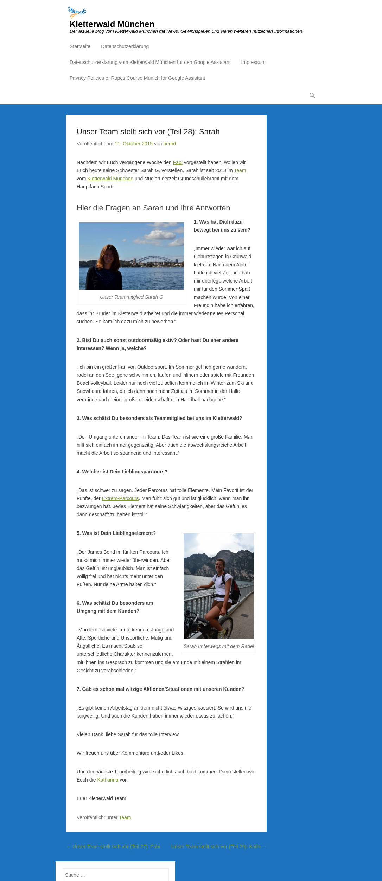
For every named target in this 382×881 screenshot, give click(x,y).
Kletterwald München (112, 24)
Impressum (253, 62)
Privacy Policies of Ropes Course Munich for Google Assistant (137, 78)
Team (240, 170)
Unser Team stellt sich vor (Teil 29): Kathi (219, 846)
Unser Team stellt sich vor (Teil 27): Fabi (113, 846)
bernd (169, 144)
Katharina (107, 780)
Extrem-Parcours (120, 498)
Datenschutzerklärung (125, 46)
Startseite (80, 46)
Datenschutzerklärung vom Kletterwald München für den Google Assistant (150, 62)
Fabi (178, 162)
